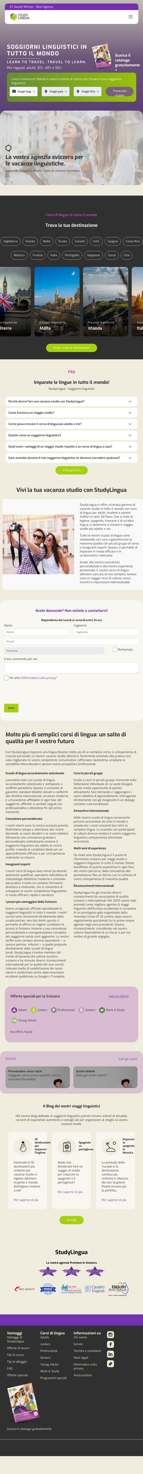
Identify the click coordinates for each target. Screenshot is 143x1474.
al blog (71, 1220)
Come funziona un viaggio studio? (31, 413)
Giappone (93, 255)
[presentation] (30, 694)
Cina (126, 255)
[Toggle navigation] (131, 17)
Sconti (11, 1058)
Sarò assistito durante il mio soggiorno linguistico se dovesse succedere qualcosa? (64, 458)
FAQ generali (71, 470)
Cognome (80, 625)
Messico (19, 255)
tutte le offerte (119, 996)
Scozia (62, 241)
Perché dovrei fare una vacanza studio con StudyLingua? (46, 401)
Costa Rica (133, 241)
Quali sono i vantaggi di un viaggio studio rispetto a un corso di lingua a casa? (60, 447)
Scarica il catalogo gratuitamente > (127, 62)
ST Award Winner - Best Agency (31, 7)
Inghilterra (10, 241)
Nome (8, 625)
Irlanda (30, 241)
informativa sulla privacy (39, 678)
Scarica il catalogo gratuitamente (29, 1429)
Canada (80, 241)
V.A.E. (96, 241)
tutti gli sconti (128, 1059)
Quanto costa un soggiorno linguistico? (34, 435)
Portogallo (72, 255)
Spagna (113, 241)
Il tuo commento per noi (20, 659)
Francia (38, 255)
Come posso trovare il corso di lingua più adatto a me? (45, 424)
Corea (112, 255)
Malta (46, 241)
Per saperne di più (26, 1200)
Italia (54, 255)
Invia (11, 708)
